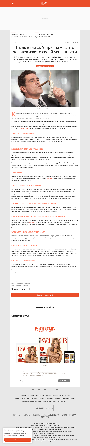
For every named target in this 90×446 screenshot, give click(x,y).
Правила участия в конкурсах (24, 398)
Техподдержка (61, 401)
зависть (49, 178)
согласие (7, 435)
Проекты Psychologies (49, 401)
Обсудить (68, 43)
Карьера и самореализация (45, 66)
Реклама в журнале (45, 395)
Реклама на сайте (33, 395)
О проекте (23, 395)
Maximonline (24, 128)
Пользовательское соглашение (43, 398)
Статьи (13, 42)
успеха (31, 222)
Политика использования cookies (65, 398)
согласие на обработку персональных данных (43, 372)
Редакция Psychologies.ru (21, 281)
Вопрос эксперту (57, 395)
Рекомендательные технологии (31, 401)
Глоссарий (67, 395)
